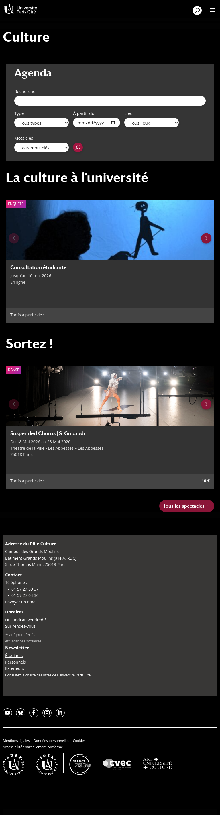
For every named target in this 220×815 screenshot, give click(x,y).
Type (19, 113)
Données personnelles (51, 740)
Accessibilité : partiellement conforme (33, 747)
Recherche (24, 91)
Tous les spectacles (184, 506)
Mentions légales (16, 740)
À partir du (84, 113)
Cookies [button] (79, 740)
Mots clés (23, 138)
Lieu (128, 113)
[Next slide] (206, 238)
